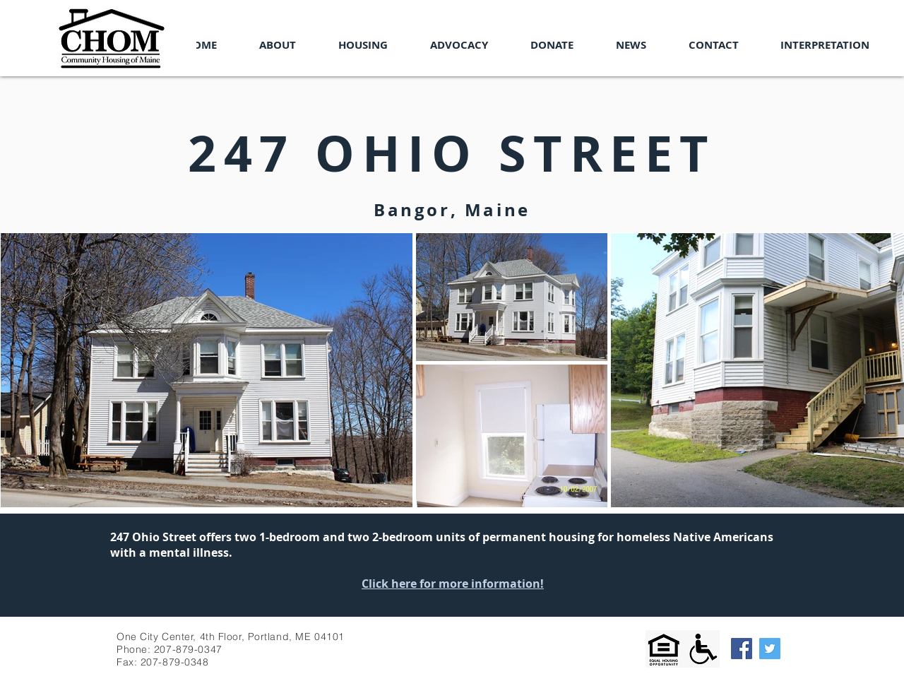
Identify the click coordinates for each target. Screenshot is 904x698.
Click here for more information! (453, 583)
